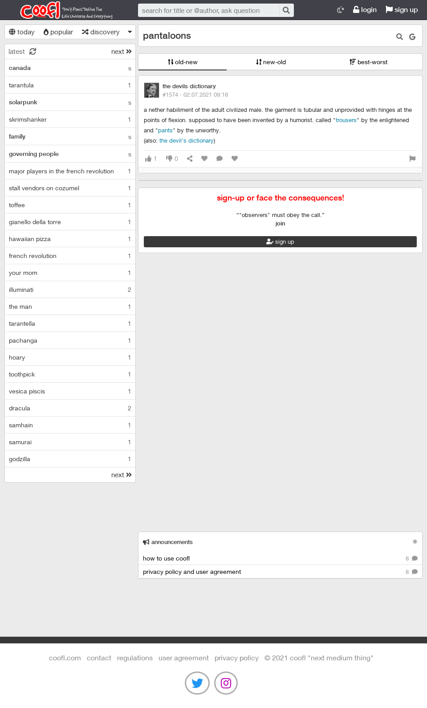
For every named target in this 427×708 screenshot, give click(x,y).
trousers (346, 119)
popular (58, 32)
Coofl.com (62, 10)
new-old (271, 61)
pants (165, 130)
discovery (101, 32)
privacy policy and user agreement (280, 572)
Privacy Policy (237, 657)
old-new (183, 61)
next (121, 51)
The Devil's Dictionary (186, 140)
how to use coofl (280, 558)
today (22, 32)
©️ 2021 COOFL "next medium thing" (319, 657)
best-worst (368, 61)
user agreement (184, 657)
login (365, 9)
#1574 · (195, 94)
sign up (402, 9)
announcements (168, 542)
